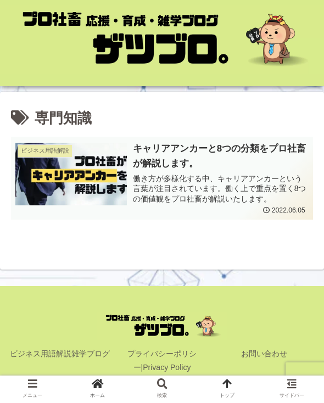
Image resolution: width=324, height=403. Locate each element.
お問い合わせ (264, 354)
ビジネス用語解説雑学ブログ (60, 354)
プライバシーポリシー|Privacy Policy (162, 361)
